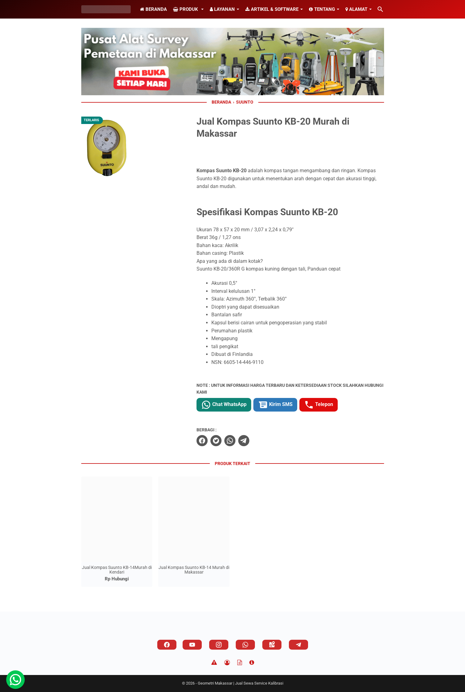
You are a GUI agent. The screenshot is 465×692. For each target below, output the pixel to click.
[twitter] (216, 440)
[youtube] (192, 645)
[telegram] (243, 440)
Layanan (222, 9)
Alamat (356, 9)
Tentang (322, 9)
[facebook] (202, 440)
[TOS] (239, 663)
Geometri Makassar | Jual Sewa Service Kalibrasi (240, 683)
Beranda (153, 9)
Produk (186, 9)
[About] (251, 663)
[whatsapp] (229, 440)
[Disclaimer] (214, 663)
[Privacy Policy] (227, 663)
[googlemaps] (271, 645)
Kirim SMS (275, 405)
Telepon (318, 405)
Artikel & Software (271, 9)
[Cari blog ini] (380, 9)
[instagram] (218, 645)
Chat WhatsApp (224, 405)
